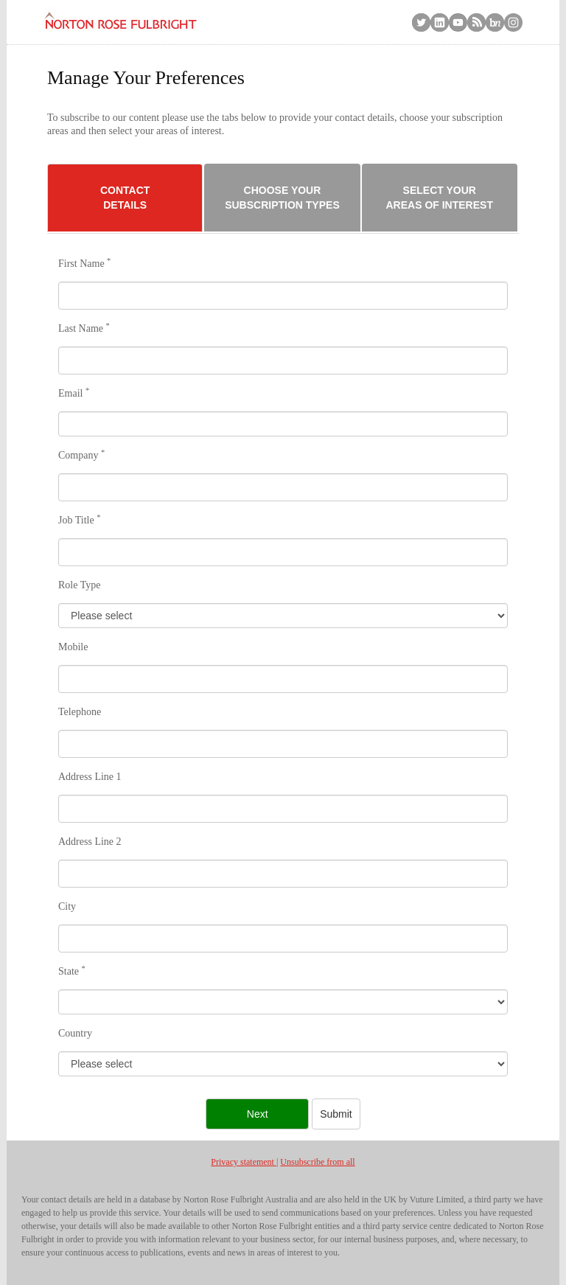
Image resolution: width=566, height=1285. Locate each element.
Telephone (79, 711)
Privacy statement (243, 1162)
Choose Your (282, 198)
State (71, 971)
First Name (84, 263)
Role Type (79, 585)
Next (257, 1114)
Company (81, 455)
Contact (125, 198)
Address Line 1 (90, 776)
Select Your (440, 198)
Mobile (73, 646)
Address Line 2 (90, 841)
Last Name (84, 328)
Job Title (79, 520)
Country (75, 1033)
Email (73, 393)
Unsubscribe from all (317, 1162)
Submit (336, 1114)
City (67, 906)
